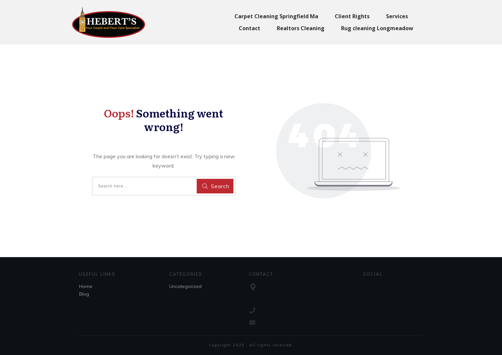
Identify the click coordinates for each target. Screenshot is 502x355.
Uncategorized (185, 286)
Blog (84, 294)
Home (85, 286)
